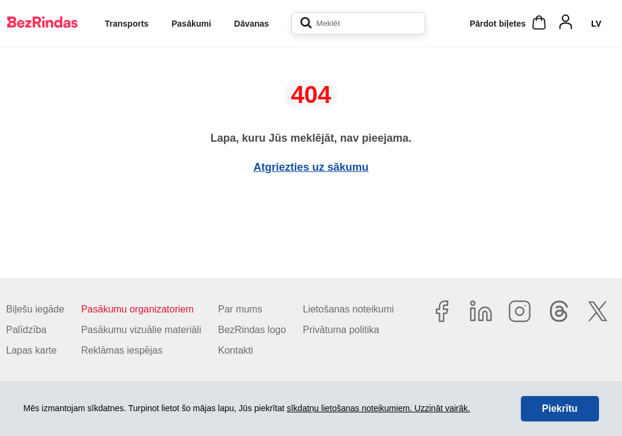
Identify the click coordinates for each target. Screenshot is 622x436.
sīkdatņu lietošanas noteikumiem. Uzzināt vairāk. (378, 408)
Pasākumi (191, 23)
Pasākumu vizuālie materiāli (141, 330)
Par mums (240, 309)
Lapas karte (31, 350)
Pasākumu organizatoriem (137, 309)
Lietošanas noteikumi (348, 309)
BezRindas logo (252, 330)
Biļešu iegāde (35, 309)
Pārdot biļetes (497, 23)
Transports (126, 23)
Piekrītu (560, 408)
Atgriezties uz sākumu (310, 167)
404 (311, 94)
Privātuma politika (341, 330)
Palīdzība (26, 330)
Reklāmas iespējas (121, 350)
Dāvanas (252, 23)
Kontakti (235, 350)
